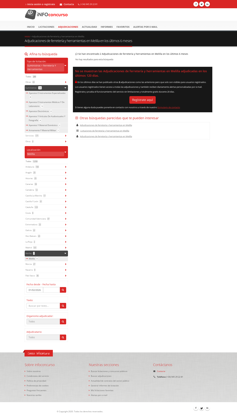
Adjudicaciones (68, 26)
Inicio (31, 26)
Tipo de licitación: (45, 66)
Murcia (31, 264)
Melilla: (30, 253)
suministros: (34, 87)
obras (30, 82)
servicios (32, 135)
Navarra (31, 269)
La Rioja (30, 241)
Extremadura (33, 224)
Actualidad (89, 26)
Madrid (31, 247)
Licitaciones (46, 26)
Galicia (30, 230)
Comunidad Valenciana (38, 218)
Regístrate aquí (142, 100)
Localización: (45, 152)
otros (30, 141)
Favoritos (123, 26)
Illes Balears (33, 236)
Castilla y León (34, 201)
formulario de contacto (169, 107)
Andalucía (32, 166)
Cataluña (32, 207)
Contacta (67, 4)
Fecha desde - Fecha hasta (41, 284)
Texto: (29, 300)
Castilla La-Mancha (36, 195)
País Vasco (32, 275)
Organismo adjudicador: (39, 316)
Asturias (31, 178)
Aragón (31, 172)
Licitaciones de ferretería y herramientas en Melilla (102, 130)
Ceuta (30, 213)
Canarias (31, 184)
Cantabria (32, 189)
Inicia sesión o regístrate (40, 4)
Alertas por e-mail (145, 26)
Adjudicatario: (34, 331)
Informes (107, 26)
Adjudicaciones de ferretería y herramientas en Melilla (104, 125)
